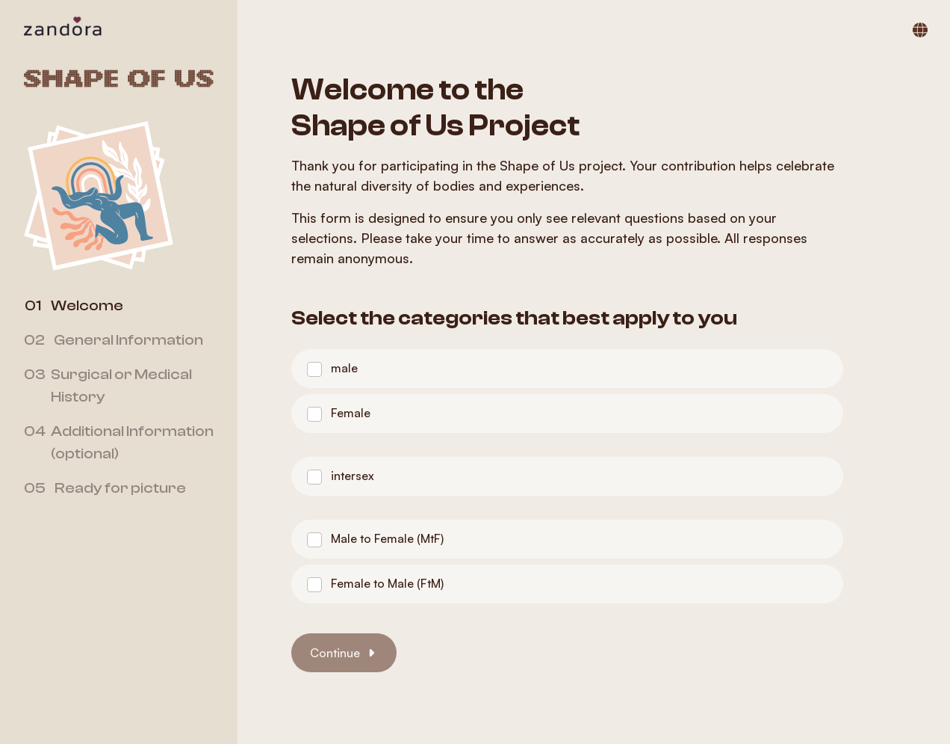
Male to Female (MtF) (387, 538)
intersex (352, 475)
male (344, 367)
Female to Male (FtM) (387, 583)
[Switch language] (920, 30)
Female (350, 412)
